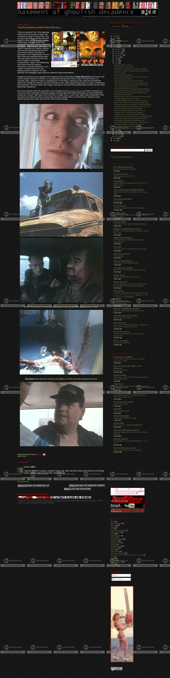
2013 (115, 40)
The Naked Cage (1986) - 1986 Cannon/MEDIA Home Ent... (133, 128)
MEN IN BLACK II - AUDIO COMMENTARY (128, 425)
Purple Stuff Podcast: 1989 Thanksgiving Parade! (130, 224)
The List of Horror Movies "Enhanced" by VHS (127, 555)
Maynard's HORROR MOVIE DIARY (127, 309)
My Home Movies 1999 (121, 411)
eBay (112, 564)
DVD (27, 456)
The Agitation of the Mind (123, 268)
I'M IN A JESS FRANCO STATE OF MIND (128, 190)
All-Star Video (119, 423)
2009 (115, 138)
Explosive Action (120, 375)
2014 (115, 38)
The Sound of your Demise (124, 402)
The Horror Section (121, 174)
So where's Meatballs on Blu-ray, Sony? (126, 98)
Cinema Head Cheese (122, 332)
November (118, 51)
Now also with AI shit (120, 370)
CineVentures (119, 181)
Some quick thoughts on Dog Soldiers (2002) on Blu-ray (132, 90)
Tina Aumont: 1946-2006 (122, 343)
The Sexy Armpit (120, 222)
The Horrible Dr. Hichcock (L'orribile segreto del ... (130, 120)
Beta (112, 521)
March (117, 132)
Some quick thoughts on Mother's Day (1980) (128, 124)
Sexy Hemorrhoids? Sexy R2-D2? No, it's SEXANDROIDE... (133, 116)
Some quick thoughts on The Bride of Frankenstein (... (131, 92)
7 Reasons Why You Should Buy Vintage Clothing (130, 249)
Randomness (115, 546)
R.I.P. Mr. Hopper (119, 73)
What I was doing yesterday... (123, 79)
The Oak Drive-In (120, 206)
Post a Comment (23, 481)
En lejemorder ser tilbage (123, 357)
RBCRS (113, 544)
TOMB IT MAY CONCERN (123, 238)
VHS (112, 558)
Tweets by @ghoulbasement (121, 157)
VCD (112, 557)
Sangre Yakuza (119, 275)
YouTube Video (116, 562)
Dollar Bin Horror (120, 323)
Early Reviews (116, 535)
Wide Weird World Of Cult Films (125, 316)
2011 (115, 45)
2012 (115, 43)
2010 (115, 47)
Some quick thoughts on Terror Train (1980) (128, 126)
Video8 (113, 560)
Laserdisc (114, 541)
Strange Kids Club (120, 282)
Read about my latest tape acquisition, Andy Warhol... (131, 69)
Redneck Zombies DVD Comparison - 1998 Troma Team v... (133, 104)
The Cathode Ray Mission (123, 167)
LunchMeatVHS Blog (121, 393)
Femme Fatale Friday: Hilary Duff (125, 169)
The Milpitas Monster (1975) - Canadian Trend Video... (131, 100)
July (116, 59)
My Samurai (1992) (120, 304)
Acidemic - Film (119, 213)
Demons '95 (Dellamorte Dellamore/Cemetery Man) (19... (132, 89)
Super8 (113, 550)
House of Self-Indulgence (123, 261)
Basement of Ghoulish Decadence (126, 430)
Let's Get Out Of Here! (122, 254)
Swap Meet (115, 551)
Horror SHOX (118, 291)
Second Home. (119, 201)
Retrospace (118, 247)
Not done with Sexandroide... (123, 94)
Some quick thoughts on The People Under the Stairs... (131, 85)
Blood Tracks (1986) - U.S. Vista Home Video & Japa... (131, 102)
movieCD (114, 565)
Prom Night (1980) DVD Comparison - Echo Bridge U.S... (132, 122)
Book (112, 527)
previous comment (76, 91)
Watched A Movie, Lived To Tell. (124, 176)
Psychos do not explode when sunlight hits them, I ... (131, 110)
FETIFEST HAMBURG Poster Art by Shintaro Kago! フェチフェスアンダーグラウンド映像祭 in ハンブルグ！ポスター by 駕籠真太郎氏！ (131, 295)
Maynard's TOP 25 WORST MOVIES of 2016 (129, 311)
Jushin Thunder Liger (121, 404)
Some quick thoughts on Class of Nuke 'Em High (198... (132, 71)
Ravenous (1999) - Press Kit (123, 65)
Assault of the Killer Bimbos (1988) (125, 418)
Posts (115, 575)
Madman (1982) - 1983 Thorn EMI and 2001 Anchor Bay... (132, 96)
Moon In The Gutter (121, 341)
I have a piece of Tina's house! (124, 67)
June (117, 61)
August (117, 57)
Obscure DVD (115, 543)
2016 (115, 36)
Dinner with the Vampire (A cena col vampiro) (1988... (131, 77)
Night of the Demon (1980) (122, 318)
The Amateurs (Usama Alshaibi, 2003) (126, 263)
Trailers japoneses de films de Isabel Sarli (127, 450)
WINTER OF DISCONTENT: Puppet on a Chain (129, 270)
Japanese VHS (116, 539)
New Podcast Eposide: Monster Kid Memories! (129, 208)
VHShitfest (117, 409)
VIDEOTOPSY (119, 384)
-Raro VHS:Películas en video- (125, 448)
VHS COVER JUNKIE (121, 416)
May (116, 63)
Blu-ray (113, 525)
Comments (117, 579)
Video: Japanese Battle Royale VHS (125, 87)
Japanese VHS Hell (121, 439)
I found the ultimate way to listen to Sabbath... (128, 108)
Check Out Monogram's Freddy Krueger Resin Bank (130, 118)
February (118, 134)
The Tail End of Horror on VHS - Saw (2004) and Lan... (131, 83)
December (118, 49)
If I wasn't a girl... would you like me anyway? (128, 112)
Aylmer (27, 467)
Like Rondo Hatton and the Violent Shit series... (39, 27)
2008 (115, 140)
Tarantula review (119, 256)
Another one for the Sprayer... (123, 75)
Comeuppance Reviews (122, 302)
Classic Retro (115, 532)
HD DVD (114, 537)
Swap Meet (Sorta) (117, 553)
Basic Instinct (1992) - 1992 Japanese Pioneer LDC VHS (132, 106)
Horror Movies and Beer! (123, 199)
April (116, 130)
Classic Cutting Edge (118, 530)
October (118, 53)
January (118, 136)
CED (112, 528)
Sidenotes (114, 548)
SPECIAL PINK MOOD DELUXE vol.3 (126, 277)
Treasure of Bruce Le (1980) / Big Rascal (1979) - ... (130, 114)
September (119, 55)
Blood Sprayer (116, 523)
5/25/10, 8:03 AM (29, 477)
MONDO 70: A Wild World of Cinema (127, 229)
